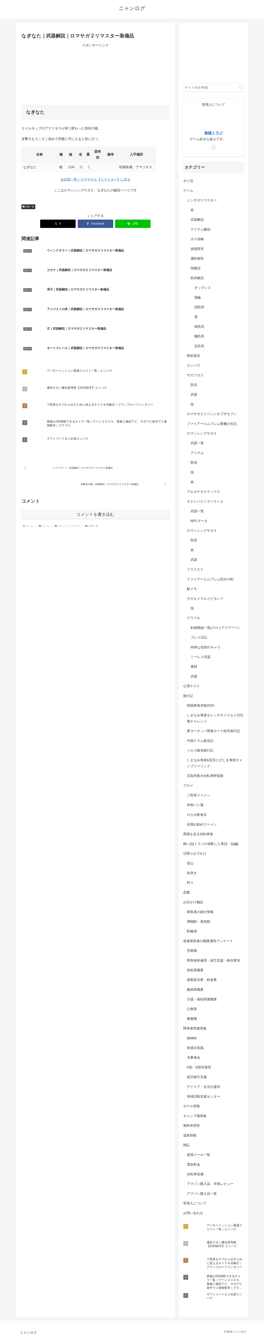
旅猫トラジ (213, 133)
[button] (241, 87)
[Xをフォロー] (213, 147)
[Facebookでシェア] (95, 224)
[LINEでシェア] (133, 224)
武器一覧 (28, 206)
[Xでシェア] (58, 224)
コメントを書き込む (95, 457)
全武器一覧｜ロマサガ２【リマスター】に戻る (95, 179)
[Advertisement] (95, 74)
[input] (213, 87)
